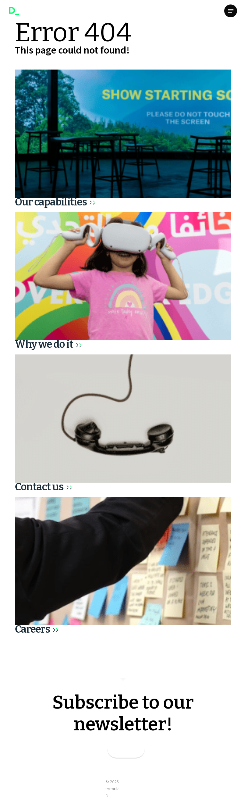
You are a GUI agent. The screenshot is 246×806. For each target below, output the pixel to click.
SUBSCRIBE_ (126, 749)
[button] (230, 11)
